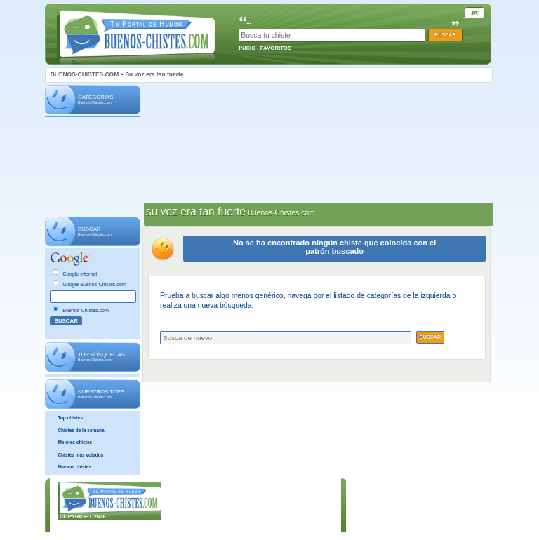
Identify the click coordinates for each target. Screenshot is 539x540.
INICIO (247, 48)
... (248, 22)
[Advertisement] (92, 167)
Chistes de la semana (81, 430)
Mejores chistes (75, 442)
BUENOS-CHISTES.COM (85, 74)
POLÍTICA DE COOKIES (289, 518)
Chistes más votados (80, 454)
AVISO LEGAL (277, 496)
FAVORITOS (275, 48)
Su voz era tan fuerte (154, 74)
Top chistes (70, 417)
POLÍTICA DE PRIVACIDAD (293, 507)
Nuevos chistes (74, 466)
